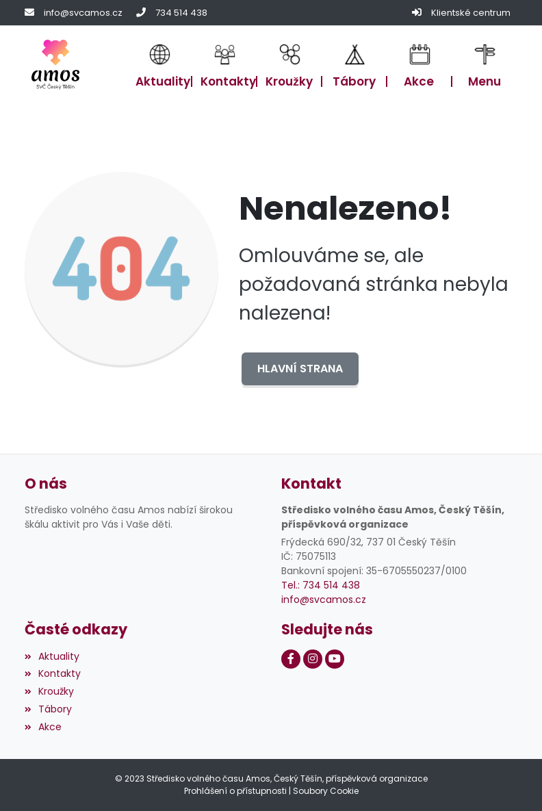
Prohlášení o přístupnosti (235, 791)
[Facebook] (290, 659)
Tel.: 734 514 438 (320, 585)
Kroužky (49, 691)
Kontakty (53, 673)
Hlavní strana (300, 368)
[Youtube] (334, 659)
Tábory (48, 709)
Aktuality (52, 656)
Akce (43, 727)
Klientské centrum (471, 12)
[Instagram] (312, 659)
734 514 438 (181, 12)
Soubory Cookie (326, 791)
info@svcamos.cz (83, 12)
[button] (484, 64)
